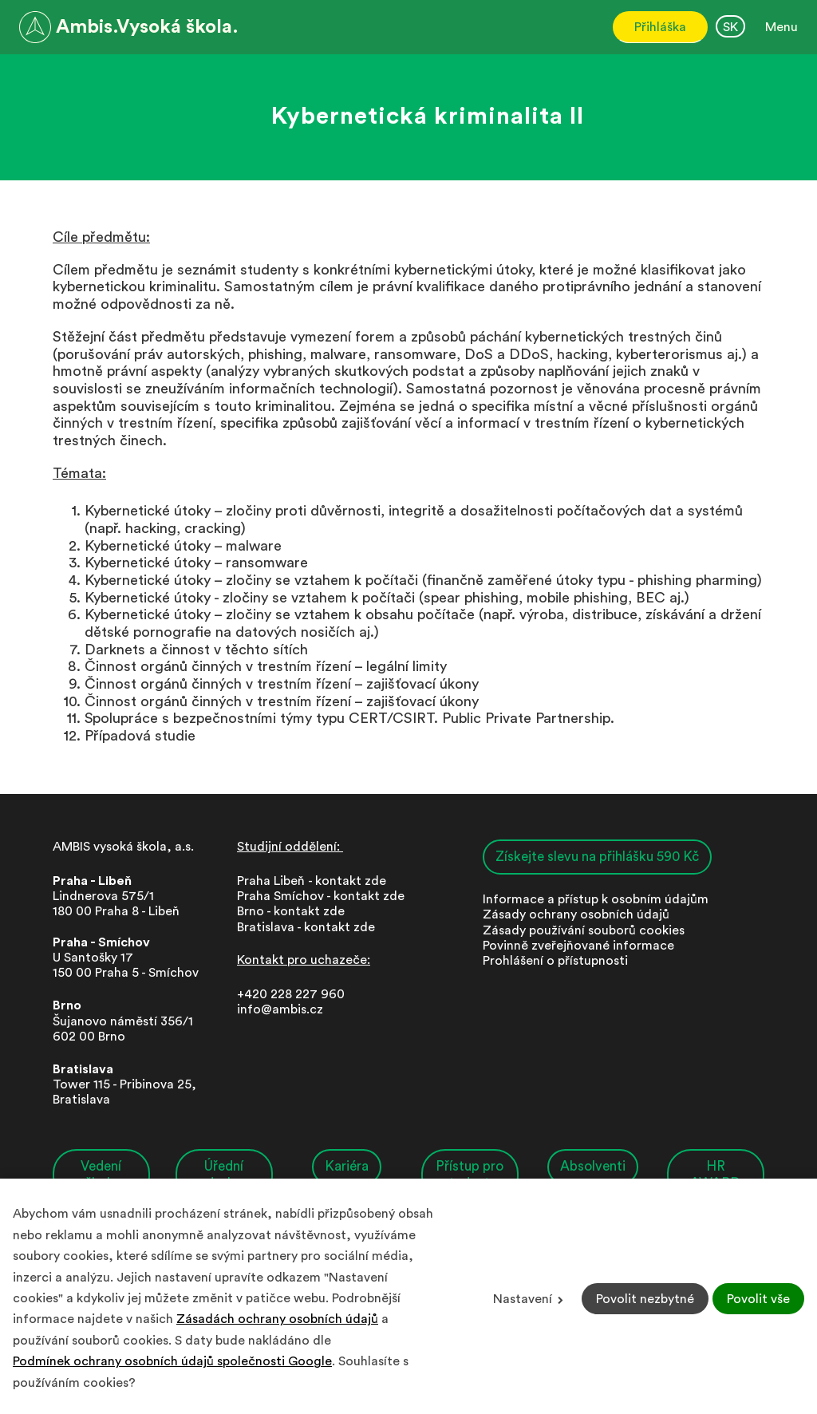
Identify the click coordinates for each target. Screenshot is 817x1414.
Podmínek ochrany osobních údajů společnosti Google (172, 1361)
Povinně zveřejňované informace (578, 945)
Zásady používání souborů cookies (584, 930)
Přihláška (660, 27)
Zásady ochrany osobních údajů (576, 915)
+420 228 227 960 (291, 994)
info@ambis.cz (280, 1009)
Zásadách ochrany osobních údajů (277, 1319)
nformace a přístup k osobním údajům (597, 899)
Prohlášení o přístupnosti (555, 960)
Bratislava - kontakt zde (306, 927)
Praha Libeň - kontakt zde (315, 881)
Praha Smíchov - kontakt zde (321, 896)
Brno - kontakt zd (287, 912)
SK (730, 27)
